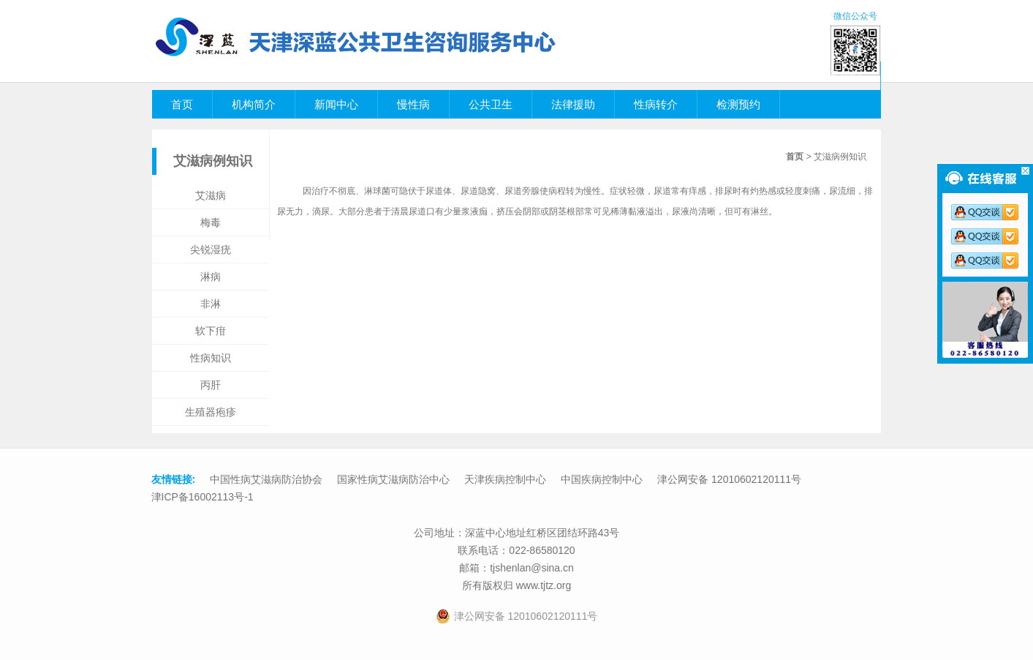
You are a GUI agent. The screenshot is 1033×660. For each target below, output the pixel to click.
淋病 (210, 276)
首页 (794, 156)
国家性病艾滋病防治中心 (393, 479)
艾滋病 (210, 195)
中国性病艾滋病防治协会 (266, 479)
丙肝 (210, 385)
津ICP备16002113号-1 (202, 497)
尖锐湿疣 (210, 249)
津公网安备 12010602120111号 (729, 479)
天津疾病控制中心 (505, 479)
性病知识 (210, 358)
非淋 (210, 304)
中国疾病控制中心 (602, 479)
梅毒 (210, 222)
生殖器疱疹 (210, 412)
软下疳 (210, 331)
